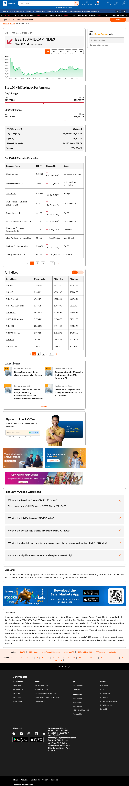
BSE (80, 272)
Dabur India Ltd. (13, 213)
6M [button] (68, 51)
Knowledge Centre (75, 11)
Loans (4, 11)
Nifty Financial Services (51, 652)
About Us (24, 780)
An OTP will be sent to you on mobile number (19, 437)
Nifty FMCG (11, 346)
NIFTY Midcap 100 (84, 15)
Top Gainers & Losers (42, 685)
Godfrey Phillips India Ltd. (17, 246)
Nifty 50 (9, 285)
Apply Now (118, 20)
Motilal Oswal (78, 706)
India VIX (103, 709)
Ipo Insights (16, 693)
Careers (45, 780)
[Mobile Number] (23, 432)
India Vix (112, 652)
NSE (74, 272)
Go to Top (62, 666)
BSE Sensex (100, 652)
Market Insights (17, 685)
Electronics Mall (51, 11)
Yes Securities (77, 714)
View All (44, 406)
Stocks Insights (17, 689)
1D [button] (47, 51)
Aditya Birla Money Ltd (81, 710)
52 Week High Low (41, 689)
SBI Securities (77, 702)
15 (52, 263)
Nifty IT (9, 292)
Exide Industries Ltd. (15, 183)
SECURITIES (6, 23)
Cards (11, 11)
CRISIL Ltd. (11, 193)
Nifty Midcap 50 (13, 332)
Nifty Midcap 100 (85, 652)
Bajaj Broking (77, 698)
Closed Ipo (76, 689)
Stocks (37, 681)
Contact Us (35, 780)
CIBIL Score (63, 11)
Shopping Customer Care (23, 784)
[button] (76, 3)
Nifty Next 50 (25, 15)
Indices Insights (17, 697)
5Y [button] (81, 51)
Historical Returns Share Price (45, 693)
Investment (29, 11)
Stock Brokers (78, 694)
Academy (87, 11)
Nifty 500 (10, 326)
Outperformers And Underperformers (48, 697)
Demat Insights (17, 701)
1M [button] (54, 51)
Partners (54, 780)
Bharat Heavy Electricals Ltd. (18, 221)
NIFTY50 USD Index (15, 305)
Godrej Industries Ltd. (15, 254)
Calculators (94, 11)
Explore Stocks (40, 701)
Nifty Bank (54, 15)
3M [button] (61, 51)
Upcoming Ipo (78, 685)
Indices (103, 681)
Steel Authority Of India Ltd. (18, 238)
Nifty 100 (10, 339)
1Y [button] (75, 51)
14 (51, 354)
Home (15, 780)
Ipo (74, 681)
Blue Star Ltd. (12, 174)
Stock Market (39, 11)
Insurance (19, 11)
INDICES (12, 23)
